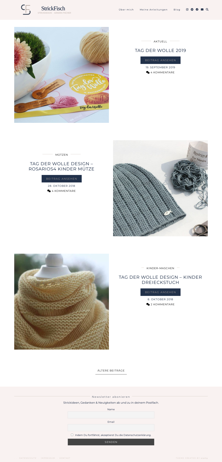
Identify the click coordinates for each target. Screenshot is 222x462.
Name (111, 409)
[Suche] (207, 9)
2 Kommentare (160, 304)
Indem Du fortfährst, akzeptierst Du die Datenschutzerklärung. (113, 435)
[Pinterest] (192, 9)
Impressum (48, 458)
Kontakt (64, 458)
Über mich (126, 9)
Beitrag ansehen (160, 60)
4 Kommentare (160, 72)
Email (111, 421)
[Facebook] (197, 9)
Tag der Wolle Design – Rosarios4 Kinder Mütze (62, 166)
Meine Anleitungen (154, 9)
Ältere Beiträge (111, 370)
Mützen (61, 154)
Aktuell (160, 41)
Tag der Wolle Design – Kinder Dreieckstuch (160, 280)
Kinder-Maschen (160, 268)
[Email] (202, 9)
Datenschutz (28, 458)
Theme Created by (192, 458)
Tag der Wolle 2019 (160, 50)
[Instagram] (187, 9)
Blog (177, 9)
